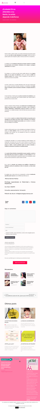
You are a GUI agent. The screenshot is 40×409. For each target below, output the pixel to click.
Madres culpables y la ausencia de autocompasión (31, 274)
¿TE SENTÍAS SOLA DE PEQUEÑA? (28, 344)
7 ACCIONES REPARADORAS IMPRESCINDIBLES (14, 274)
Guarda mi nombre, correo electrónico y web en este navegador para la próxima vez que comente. (20, 233)
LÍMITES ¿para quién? (9, 344)
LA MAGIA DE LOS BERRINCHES (27, 321)
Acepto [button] (17, 407)
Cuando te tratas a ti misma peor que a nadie (15, 282)
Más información (22, 407)
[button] (15, 2)
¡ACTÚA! (28, 399)
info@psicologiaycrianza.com (6, 371)
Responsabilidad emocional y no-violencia (30, 282)
